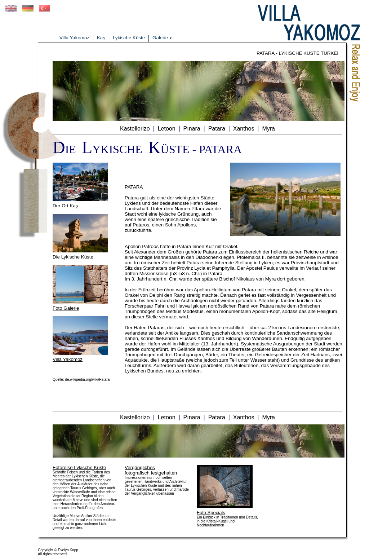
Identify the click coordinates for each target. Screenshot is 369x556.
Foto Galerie (66, 308)
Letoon (166, 128)
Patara (216, 128)
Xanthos (243, 128)
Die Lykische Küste (73, 257)
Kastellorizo (135, 128)
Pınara (191, 128)
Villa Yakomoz (68, 359)
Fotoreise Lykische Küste (79, 467)
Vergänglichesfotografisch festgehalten (151, 470)
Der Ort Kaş (65, 205)
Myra (268, 128)
